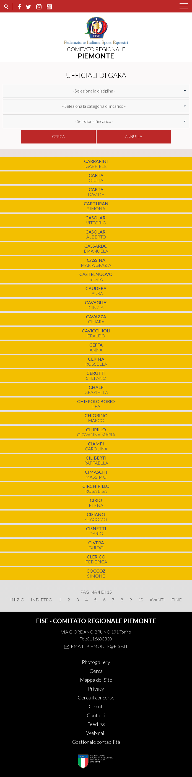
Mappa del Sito (96, 680)
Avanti (157, 599)
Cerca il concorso (96, 697)
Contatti (96, 715)
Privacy (96, 689)
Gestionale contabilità (96, 742)
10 (140, 599)
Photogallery (96, 662)
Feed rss (96, 724)
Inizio (17, 599)
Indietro (41, 599)
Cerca (58, 136)
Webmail (96, 733)
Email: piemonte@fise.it (99, 646)
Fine (176, 599)
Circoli (96, 706)
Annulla (133, 136)
